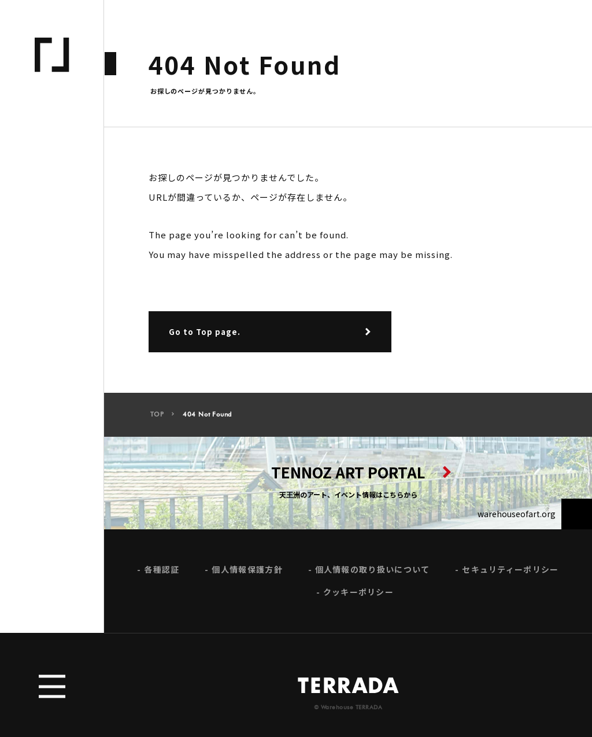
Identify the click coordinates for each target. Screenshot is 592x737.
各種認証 (161, 573)
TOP (157, 418)
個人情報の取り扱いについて (372, 573)
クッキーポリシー (358, 595)
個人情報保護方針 (247, 573)
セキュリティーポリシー (510, 573)
